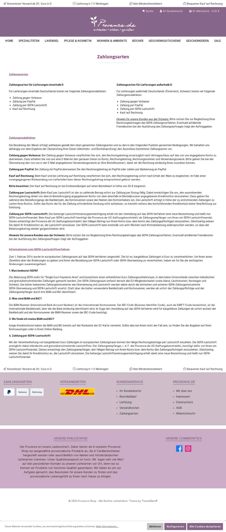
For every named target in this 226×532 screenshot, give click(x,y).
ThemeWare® (149, 500)
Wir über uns (184, 391)
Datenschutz (184, 402)
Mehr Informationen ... (107, 526)
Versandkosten (129, 408)
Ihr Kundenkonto (130, 391)
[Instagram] (188, 449)
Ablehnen (155, 526)
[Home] (9, 41)
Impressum (183, 396)
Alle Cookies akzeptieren (205, 526)
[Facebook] (179, 449)
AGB (179, 408)
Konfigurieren (175, 526)
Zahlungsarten (129, 413)
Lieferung (126, 402)
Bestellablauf (128, 396)
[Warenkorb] (204, 11)
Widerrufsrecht (185, 413)
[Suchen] (148, 11)
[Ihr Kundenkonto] (171, 11)
